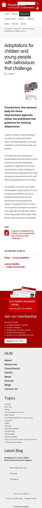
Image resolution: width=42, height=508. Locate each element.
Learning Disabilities (11, 264)
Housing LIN (8, 29)
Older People (9, 415)
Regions (30, 19)
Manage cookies (30, 498)
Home (6, 14)
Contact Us (11, 388)
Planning (7, 426)
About (14, 14)
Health (6, 423)
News (6, 24)
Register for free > (15, 341)
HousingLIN (11, 479)
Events (22, 19)
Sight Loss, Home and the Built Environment (20, 439)
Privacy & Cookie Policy (14, 498)
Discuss (15, 24)
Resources (24, 14)
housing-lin (11, 473)
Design (7, 258)
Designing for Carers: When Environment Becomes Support (18, 458)
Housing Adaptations (21, 258)
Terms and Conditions (21, 494)
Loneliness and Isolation (13, 442)
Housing (7, 404)
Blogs (23, 24)
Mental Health (9, 434)
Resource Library (28, 29)
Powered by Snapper (21, 506)
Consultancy (10, 19)
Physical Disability (10, 437)
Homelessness (9, 431)
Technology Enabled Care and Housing (18, 418)
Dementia (8, 420)
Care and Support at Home (14, 412)
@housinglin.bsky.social (15, 468)
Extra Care (8, 407)
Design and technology (16, 267)
